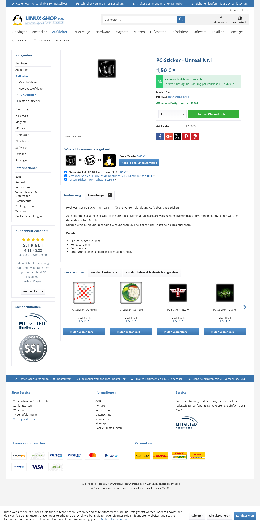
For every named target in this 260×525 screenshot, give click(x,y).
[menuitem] (238, 10)
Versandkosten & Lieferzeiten (26, 200)
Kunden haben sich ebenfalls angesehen (152, 272)
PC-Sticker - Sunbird (131, 309)
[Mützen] (139, 32)
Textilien (20, 154)
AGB (18, 184)
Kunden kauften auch (105, 272)
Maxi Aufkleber (28, 82)
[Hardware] (103, 32)
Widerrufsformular (25, 421)
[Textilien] (218, 32)
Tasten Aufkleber (29, 101)
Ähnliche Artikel (73, 272)
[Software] (200, 32)
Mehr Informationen (114, 519)
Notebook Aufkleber (31, 88)
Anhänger (21, 63)
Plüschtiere (22, 141)
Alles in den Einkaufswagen (139, 163)
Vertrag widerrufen (25, 426)
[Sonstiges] (236, 32)
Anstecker (21, 69)
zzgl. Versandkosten (178, 96)
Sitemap (100, 430)
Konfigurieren (245, 515)
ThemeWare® (161, 494)
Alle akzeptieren (219, 515)
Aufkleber (21, 76)
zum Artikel (33, 297)
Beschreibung (72, 195)
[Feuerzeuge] (81, 32)
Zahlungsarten (24, 213)
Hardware (21, 115)
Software (21, 147)
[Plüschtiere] (180, 32)
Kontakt (20, 189)
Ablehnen (197, 515)
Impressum (22, 194)
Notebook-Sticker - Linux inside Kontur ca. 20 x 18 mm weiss (106, 176)
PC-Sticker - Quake (224, 309)
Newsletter (102, 426)
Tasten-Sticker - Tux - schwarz (87, 179)
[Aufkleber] (60, 32)
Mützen (20, 128)
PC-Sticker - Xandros (84, 309)
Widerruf (21, 218)
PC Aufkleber (27, 94)
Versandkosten (138, 490)
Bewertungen (100, 195)
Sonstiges (21, 160)
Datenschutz (23, 207)
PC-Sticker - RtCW (178, 309)
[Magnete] (122, 32)
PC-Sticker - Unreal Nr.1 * (98, 172)
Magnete (21, 122)
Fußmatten (22, 135)
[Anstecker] (39, 32)
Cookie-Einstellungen (28, 223)
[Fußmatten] (158, 32)
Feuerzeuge (22, 109)
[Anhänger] (19, 32)
